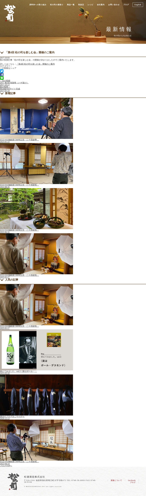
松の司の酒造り (56, 5)
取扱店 (81, 5)
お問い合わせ (114, 5)
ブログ (126, 5)
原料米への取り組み (37, 5)
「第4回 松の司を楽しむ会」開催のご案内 (35, 64)
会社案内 (101, 5)
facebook (132, 480)
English (137, 5)
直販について (116, 480)
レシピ (90, 5)
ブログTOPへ (6, 466)
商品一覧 (71, 5)
